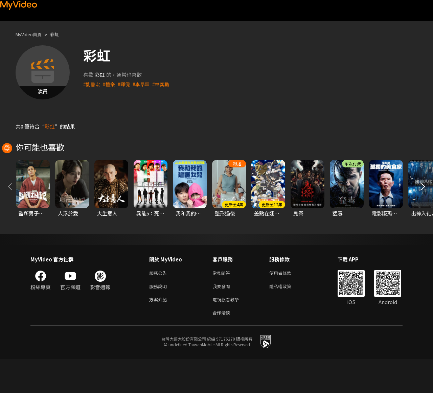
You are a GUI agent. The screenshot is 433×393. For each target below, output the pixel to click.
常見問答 (222, 303)
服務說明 (159, 317)
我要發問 (222, 317)
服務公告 (159, 303)
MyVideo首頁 (31, 34)
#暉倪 (125, 84)
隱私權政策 (286, 317)
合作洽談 (222, 346)
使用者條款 (286, 303)
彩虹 (60, 34)
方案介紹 (159, 332)
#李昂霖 (144, 84)
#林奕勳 (165, 84)
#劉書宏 (92, 84)
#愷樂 (110, 84)
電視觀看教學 (227, 332)
